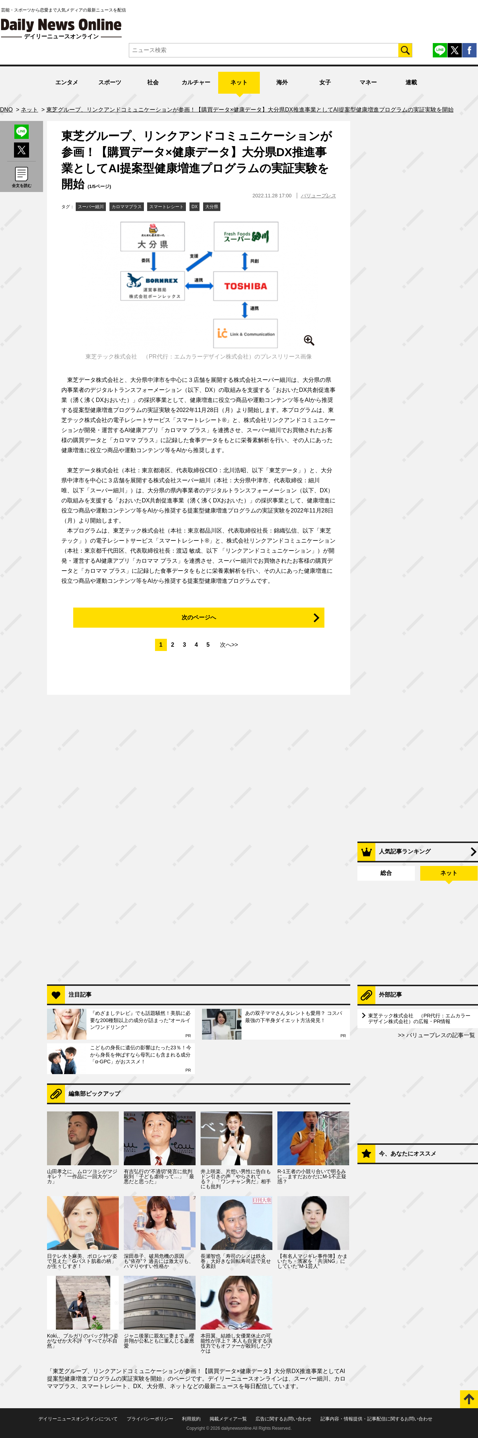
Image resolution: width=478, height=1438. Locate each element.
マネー (368, 82)
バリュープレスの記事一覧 (440, 1035)
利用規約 (191, 1418)
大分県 (211, 206)
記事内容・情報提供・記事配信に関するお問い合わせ (376, 1418)
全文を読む (22, 185)
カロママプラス (127, 206)
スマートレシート (166, 206)
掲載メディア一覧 (228, 1418)
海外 (282, 82)
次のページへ (199, 617)
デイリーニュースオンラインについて (78, 1418)
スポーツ (109, 82)
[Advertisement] (198, 886)
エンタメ (66, 82)
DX (195, 206)
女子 (325, 82)
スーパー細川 (91, 206)
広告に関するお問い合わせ (283, 1418)
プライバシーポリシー (150, 1418)
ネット (239, 82)
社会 (153, 82)
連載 (411, 82)
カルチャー (196, 82)
